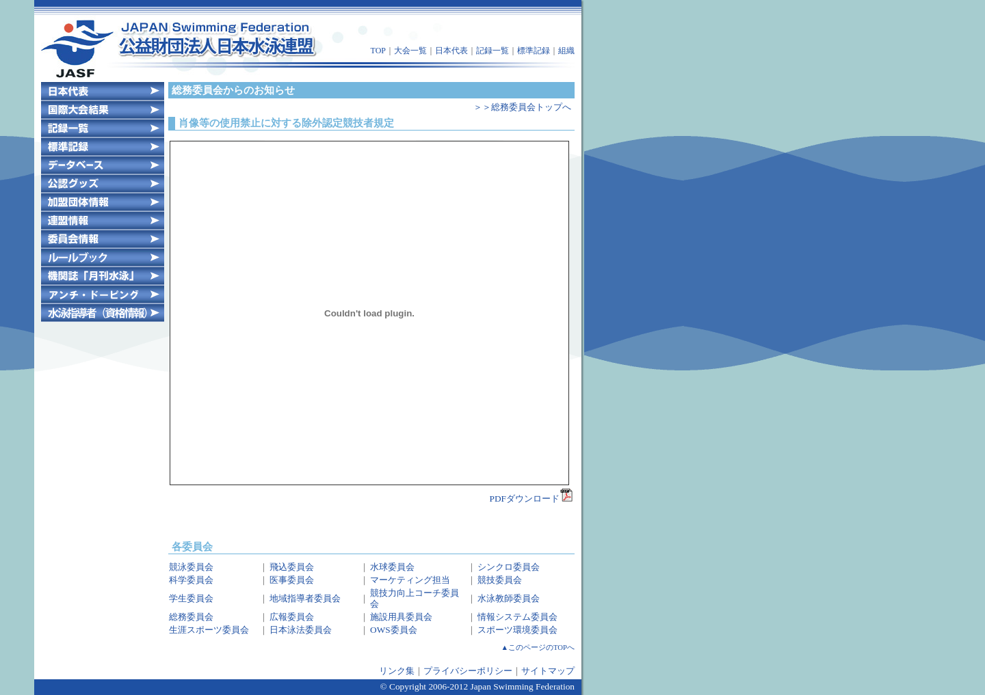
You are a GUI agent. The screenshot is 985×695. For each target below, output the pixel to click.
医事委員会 (292, 580)
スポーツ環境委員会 (517, 630)
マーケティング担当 (410, 580)
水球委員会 (392, 567)
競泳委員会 (191, 567)
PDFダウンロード (531, 498)
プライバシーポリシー (467, 671)
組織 (566, 50)
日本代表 (451, 50)
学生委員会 (191, 598)
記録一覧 (492, 50)
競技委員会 (499, 580)
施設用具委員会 (401, 617)
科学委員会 (191, 580)
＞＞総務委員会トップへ (522, 107)
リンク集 (397, 671)
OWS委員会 (393, 630)
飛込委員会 (292, 567)
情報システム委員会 (517, 617)
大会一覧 (410, 50)
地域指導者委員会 (305, 598)
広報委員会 (292, 617)
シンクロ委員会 (508, 567)
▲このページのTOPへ (538, 647)
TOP (378, 50)
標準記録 (533, 50)
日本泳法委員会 (301, 630)
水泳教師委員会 (508, 598)
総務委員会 (191, 617)
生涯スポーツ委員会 (209, 630)
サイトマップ (548, 671)
